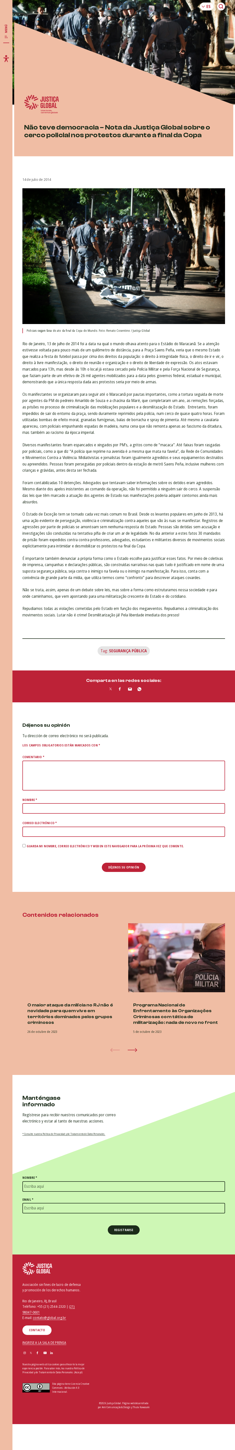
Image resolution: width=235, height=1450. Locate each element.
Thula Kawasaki (141, 1407)
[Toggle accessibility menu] (6, 58)
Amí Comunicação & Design (116, 1407)
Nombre (29, 800)
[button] (132, 1050)
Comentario (33, 757)
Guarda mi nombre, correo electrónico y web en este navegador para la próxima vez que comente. (105, 846)
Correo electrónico (39, 823)
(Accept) (78, 1372)
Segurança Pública (128, 651)
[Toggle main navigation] (6, 31)
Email (27, 1199)
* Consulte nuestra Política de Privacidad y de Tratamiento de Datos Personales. (63, 1134)
